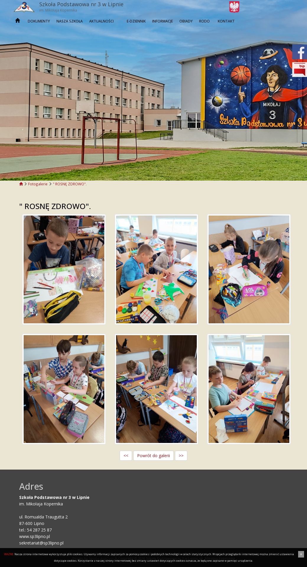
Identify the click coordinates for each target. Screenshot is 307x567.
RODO (204, 21)
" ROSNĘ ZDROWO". (70, 183)
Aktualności (101, 21)
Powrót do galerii (153, 455)
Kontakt (226, 21)
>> (181, 455)
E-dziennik (136, 21)
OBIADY (186, 21)
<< (126, 455)
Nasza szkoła (69, 21)
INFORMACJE (162, 21)
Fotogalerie (38, 183)
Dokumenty (39, 21)
